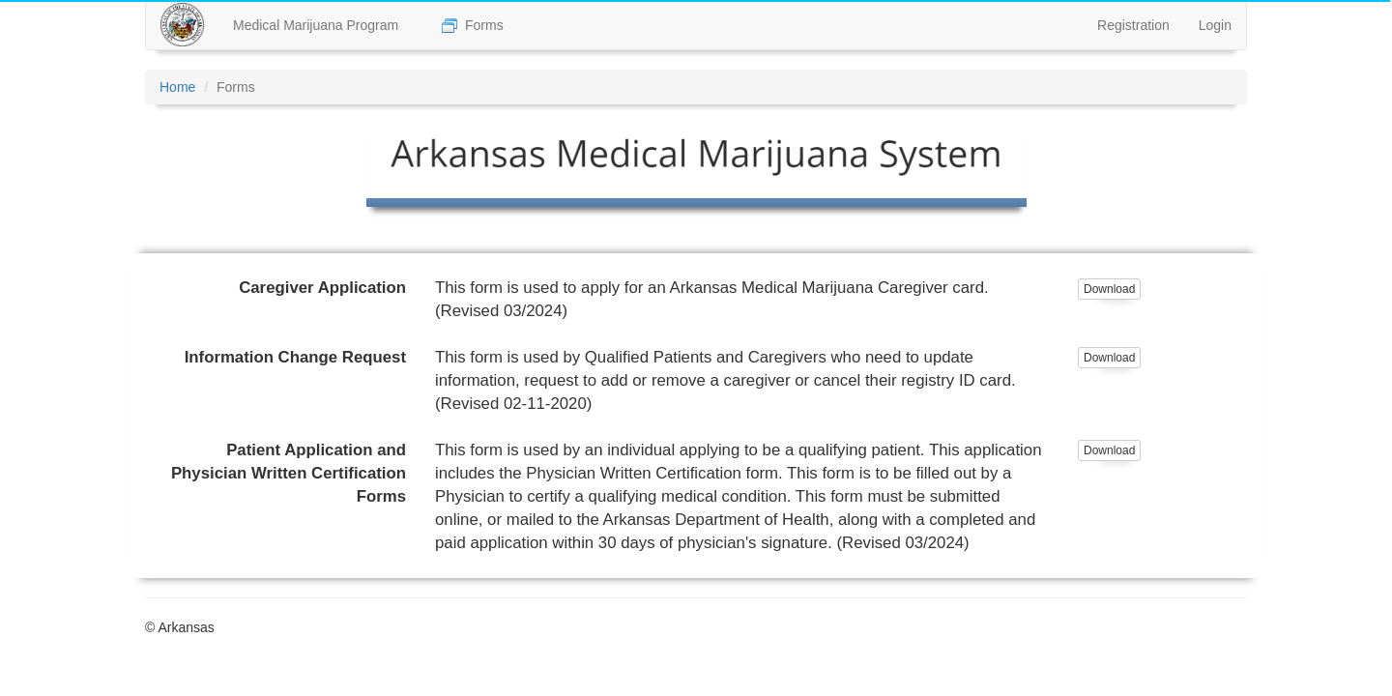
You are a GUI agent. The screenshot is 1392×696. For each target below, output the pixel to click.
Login (1215, 25)
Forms (472, 25)
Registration (1133, 25)
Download (1109, 289)
